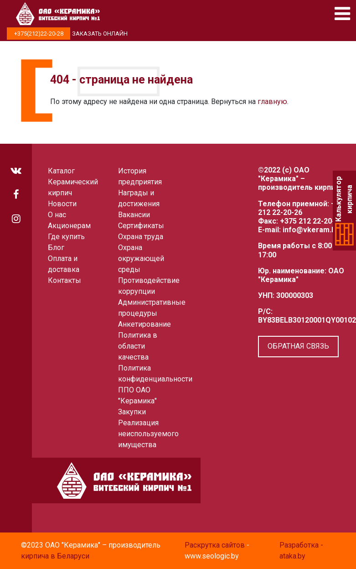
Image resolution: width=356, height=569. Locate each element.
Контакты (64, 280)
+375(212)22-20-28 (38, 33)
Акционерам (69, 225)
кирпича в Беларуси (55, 556)
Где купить (66, 236)
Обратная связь (298, 346)
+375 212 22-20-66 (311, 221)
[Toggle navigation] (342, 14)
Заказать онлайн (100, 33)
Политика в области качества (137, 346)
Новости (62, 203)
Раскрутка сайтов (215, 545)
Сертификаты (141, 225)
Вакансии (134, 214)
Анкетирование (144, 324)
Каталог (61, 171)
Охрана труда (140, 236)
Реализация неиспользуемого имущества (148, 433)
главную (272, 101)
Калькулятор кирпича (344, 199)
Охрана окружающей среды (141, 258)
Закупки (132, 411)
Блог (56, 247)
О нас (57, 214)
